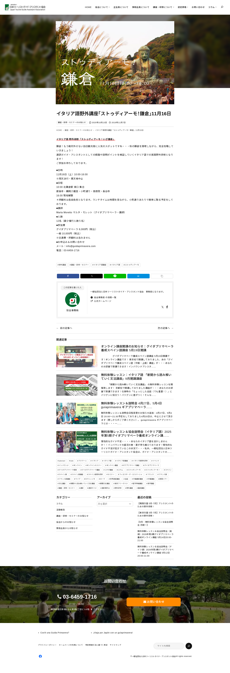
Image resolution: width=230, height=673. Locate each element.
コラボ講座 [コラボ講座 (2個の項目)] (109, 470)
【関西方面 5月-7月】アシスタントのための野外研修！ (155, 505)
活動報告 (60, 510)
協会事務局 (72, 310)
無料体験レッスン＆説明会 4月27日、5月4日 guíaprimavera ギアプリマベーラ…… (131, 405)
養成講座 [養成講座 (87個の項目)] (141, 488)
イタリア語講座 (100, 265)
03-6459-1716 (80, 597)
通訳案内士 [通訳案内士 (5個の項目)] (106, 488)
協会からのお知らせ (66, 522)
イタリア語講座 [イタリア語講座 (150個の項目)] (122, 461)
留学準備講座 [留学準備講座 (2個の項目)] (138, 483)
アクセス (97, 609)
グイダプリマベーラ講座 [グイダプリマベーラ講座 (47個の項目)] (91, 470)
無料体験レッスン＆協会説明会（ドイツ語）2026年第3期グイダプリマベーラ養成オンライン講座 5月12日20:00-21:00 (155, 551)
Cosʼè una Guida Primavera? (54, 632)
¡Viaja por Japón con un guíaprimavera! (113, 632)
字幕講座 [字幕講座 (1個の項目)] (151, 479)
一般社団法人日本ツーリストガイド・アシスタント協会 (154, 656)
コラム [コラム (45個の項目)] (120, 470)
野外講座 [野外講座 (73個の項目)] (129, 488)
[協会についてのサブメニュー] (109, 6)
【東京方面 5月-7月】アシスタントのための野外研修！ (155, 514)
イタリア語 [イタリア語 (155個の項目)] (107, 461)
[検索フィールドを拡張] (222, 7)
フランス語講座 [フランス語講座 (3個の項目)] (64, 479)
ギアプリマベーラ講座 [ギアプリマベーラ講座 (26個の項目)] (131, 465)
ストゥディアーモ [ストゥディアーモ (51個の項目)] (134, 470)
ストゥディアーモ (132, 265)
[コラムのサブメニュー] (216, 6)
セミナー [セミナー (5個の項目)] (111, 474)
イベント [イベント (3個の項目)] (156, 461)
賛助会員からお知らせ (67, 528)
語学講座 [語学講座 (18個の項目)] (151, 483)
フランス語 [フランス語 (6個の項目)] (163, 474)
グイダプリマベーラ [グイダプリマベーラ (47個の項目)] (151, 465)
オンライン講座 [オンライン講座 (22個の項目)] (112, 465)
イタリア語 (115, 265)
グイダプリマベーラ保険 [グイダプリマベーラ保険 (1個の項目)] (68, 470)
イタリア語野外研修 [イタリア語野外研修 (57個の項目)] (140, 461)
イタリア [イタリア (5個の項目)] (95, 461)
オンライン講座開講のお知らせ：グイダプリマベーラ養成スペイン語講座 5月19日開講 (137, 348)
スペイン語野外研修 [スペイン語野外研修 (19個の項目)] (95, 474)
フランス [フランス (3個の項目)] (150, 474)
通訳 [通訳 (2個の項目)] (81, 488)
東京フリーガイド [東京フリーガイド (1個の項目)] (121, 483)
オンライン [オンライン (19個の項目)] (78, 465)
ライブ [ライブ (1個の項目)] (77, 479)
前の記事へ (66, 328)
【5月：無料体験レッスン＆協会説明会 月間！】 (155, 523)
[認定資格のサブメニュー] (187, 6)
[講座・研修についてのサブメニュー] (173, 6)
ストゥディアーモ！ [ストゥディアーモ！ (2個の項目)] (153, 470)
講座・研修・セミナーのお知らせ (72, 122)
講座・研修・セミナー (80, 265)
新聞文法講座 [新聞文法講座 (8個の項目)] (105, 483)
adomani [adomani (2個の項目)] (62, 461)
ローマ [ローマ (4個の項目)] (102, 479)
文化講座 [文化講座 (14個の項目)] (62, 483)
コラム (59, 503)
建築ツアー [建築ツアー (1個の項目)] (163, 479)
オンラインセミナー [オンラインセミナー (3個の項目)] (94, 465)
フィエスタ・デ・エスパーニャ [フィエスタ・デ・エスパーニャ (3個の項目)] (130, 474)
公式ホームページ (102, 301)
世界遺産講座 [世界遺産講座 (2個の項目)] (115, 479)
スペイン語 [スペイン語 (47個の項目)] (63, 474)
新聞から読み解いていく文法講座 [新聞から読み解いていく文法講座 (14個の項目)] (82, 483)
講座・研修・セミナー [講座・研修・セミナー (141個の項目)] (67, 488)
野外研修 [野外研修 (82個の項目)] (118, 488)
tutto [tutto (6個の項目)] (71, 461)
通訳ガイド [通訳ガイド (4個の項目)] (92, 488)
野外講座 (62, 265)
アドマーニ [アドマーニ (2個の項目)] (83, 461)
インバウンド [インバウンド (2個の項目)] (64, 465)
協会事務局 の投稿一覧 (104, 297)
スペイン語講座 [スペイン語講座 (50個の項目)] (77, 474)
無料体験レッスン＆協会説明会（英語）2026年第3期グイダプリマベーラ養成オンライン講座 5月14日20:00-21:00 (155, 536)
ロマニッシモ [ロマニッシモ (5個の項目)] (90, 479)
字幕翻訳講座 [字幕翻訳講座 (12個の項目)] (138, 479)
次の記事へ (164, 328)
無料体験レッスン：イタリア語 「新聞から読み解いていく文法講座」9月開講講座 (136, 376)
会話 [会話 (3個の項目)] (126, 479)
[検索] (189, 646)
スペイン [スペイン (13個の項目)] (168, 470)
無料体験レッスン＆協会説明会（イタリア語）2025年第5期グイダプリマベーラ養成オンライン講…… (136, 433)
